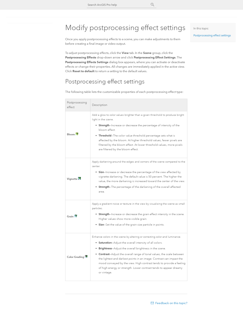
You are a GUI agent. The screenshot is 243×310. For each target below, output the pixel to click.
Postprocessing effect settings (212, 35)
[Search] (152, 4)
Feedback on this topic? (171, 303)
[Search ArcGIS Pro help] (118, 5)
